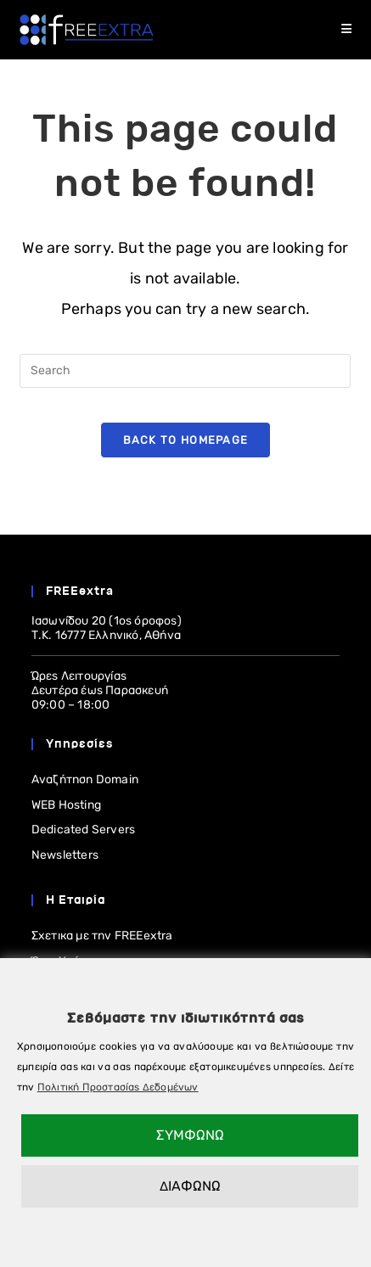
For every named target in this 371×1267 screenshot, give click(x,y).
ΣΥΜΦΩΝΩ (190, 1135)
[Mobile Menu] (346, 29)
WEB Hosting (66, 805)
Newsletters (64, 855)
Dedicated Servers (83, 829)
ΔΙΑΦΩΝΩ (190, 1186)
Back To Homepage (186, 440)
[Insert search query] (185, 371)
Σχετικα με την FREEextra (102, 935)
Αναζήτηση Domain (84, 779)
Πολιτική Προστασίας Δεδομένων (118, 1087)
